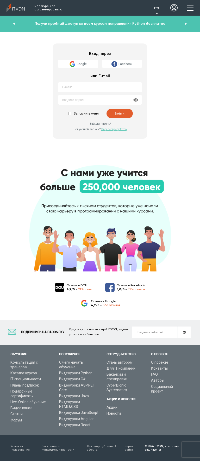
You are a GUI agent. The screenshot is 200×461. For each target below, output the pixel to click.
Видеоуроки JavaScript (78, 413)
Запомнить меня (86, 113)
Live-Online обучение (28, 402)
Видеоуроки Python (75, 373)
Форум (16, 420)
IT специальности (25, 379)
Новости (114, 413)
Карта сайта (129, 448)
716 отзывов (136, 289)
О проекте (159, 362)
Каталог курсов (23, 373)
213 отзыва (85, 289)
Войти (119, 113)
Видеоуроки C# (72, 379)
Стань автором (120, 362)
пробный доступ (63, 23)
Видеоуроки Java (74, 396)
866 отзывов (111, 305)
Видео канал (21, 408)
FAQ (154, 374)
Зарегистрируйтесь (114, 129)
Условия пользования (20, 448)
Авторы (157, 380)
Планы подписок (24, 385)
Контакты (159, 368)
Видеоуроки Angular (76, 419)
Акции (112, 407)
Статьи (16, 414)
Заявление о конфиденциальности (58, 448)
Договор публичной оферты (101, 448)
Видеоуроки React (74, 425)
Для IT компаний (121, 368)
